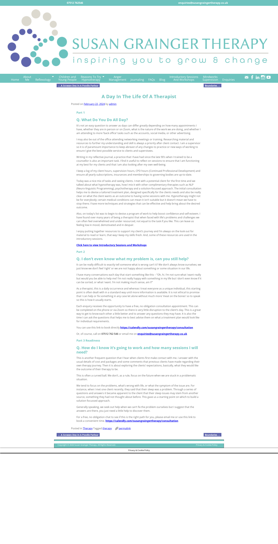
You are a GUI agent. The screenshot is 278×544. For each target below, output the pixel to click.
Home (15, 79)
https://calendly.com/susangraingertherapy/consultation (156, 327)
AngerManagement (117, 78)
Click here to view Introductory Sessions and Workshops (111, 245)
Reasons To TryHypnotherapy (91, 78)
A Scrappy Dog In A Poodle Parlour (78, 85)
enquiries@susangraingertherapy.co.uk (162, 334)
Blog (162, 79)
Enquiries (228, 79)
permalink (125, 428)
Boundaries (212, 85)
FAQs (151, 79)
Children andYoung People (67, 78)
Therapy (88, 428)
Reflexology (43, 79)
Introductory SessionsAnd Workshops (184, 78)
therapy (107, 428)
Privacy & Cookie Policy (206, 444)
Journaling (137, 79)
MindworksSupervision (210, 78)
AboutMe (27, 78)
